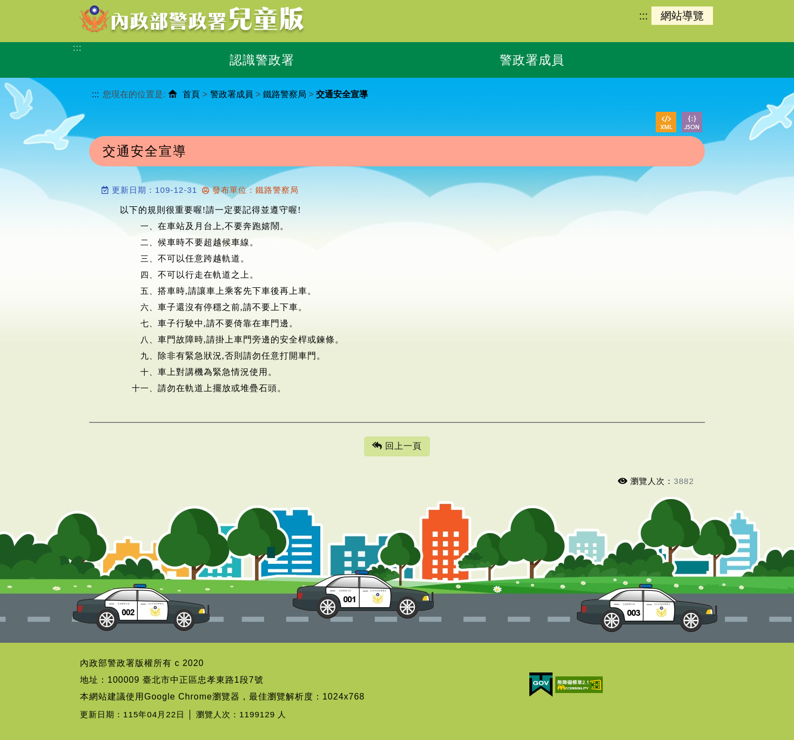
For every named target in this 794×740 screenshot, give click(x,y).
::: (643, 16)
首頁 (191, 94)
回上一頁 (397, 446)
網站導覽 (682, 16)
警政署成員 (231, 94)
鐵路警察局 (284, 94)
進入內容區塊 (27, 5)
